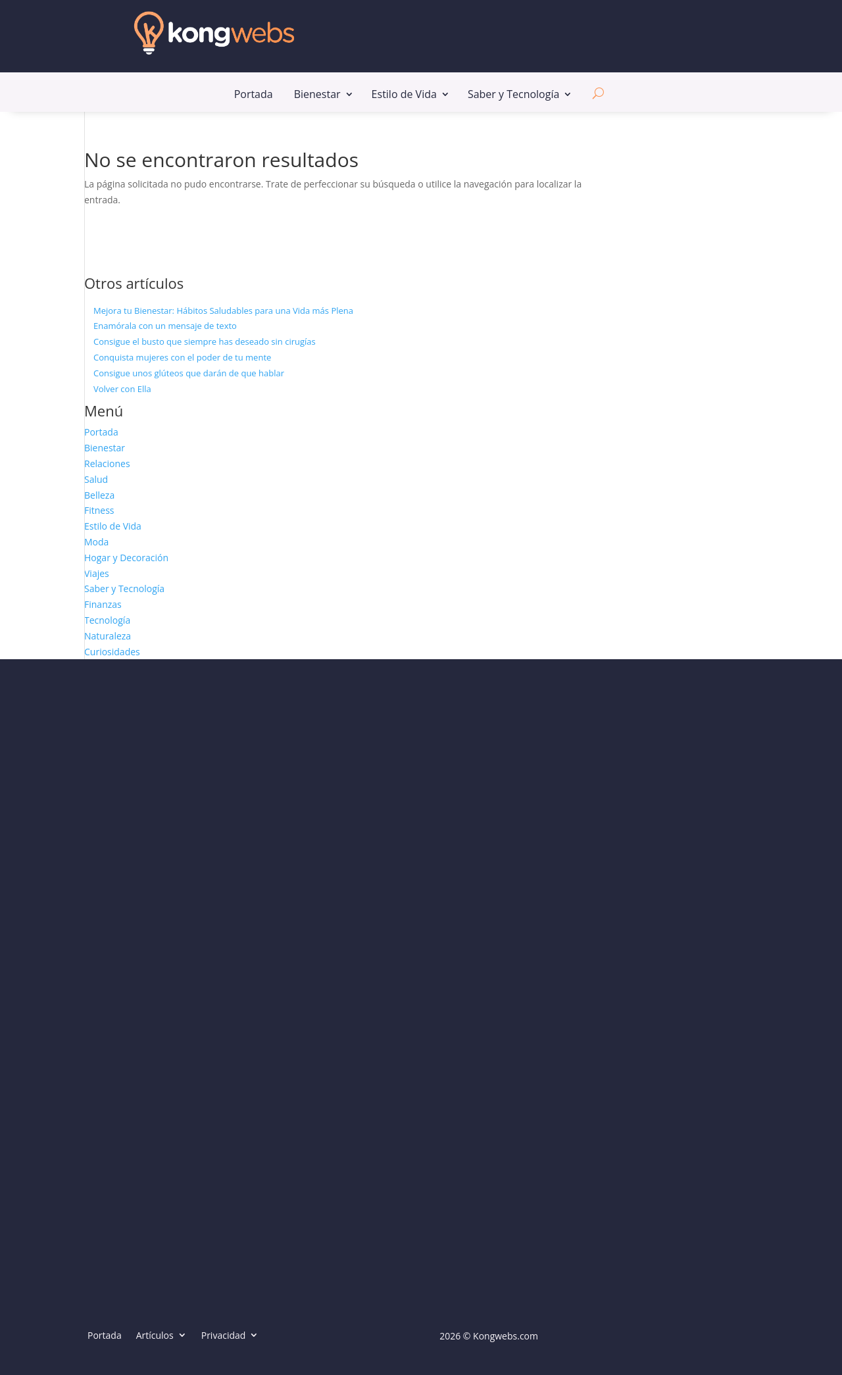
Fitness (99, 510)
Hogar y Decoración (126, 557)
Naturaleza (107, 636)
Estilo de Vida (404, 97)
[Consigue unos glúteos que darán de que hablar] (84, 374)
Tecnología (107, 620)
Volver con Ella (122, 389)
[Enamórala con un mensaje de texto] (84, 326)
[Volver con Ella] (84, 389)
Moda (96, 542)
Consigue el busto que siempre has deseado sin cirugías (204, 341)
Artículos (155, 1335)
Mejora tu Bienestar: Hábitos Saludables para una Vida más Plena (223, 310)
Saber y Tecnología (513, 97)
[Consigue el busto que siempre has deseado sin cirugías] (84, 342)
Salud (96, 479)
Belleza (99, 495)
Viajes (96, 573)
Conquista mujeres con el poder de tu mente (182, 357)
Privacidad (223, 1335)
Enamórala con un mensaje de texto (165, 326)
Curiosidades (112, 651)
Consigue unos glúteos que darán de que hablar (188, 373)
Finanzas (103, 604)
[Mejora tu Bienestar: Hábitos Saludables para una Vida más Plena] (84, 311)
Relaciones (107, 463)
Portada (253, 97)
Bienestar (317, 97)
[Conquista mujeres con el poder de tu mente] (84, 358)
